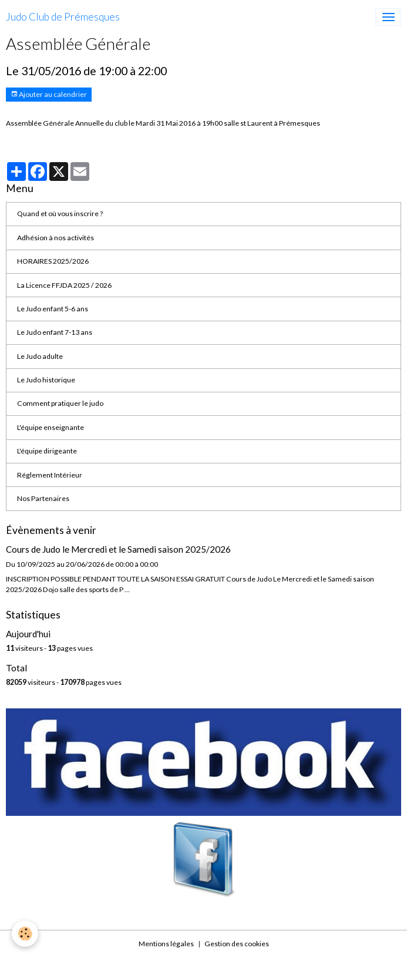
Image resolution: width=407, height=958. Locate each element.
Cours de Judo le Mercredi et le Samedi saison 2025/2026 (118, 549)
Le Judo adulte (40, 356)
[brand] (63, 17)
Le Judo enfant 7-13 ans (54, 332)
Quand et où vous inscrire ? (60, 213)
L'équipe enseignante (50, 427)
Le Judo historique (46, 379)
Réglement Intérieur (49, 474)
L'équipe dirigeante (47, 450)
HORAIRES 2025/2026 (53, 261)
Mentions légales (166, 943)
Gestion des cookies (236, 943)
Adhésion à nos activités (55, 237)
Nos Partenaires (43, 498)
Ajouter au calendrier (49, 94)
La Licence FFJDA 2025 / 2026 (64, 285)
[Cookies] (25, 933)
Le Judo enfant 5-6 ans (52, 308)
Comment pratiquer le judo (60, 403)
